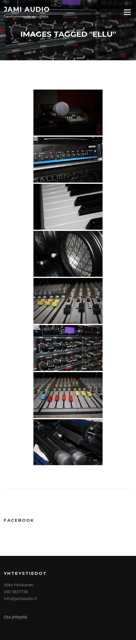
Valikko (127, 12)
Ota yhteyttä (15, 617)
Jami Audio (27, 9)
